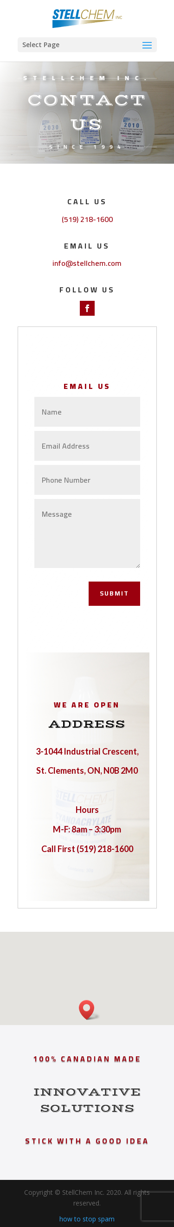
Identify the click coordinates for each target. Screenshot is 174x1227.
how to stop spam (87, 1218)
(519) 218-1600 (87, 219)
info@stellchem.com (87, 263)
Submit (114, 593)
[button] (89, 1010)
